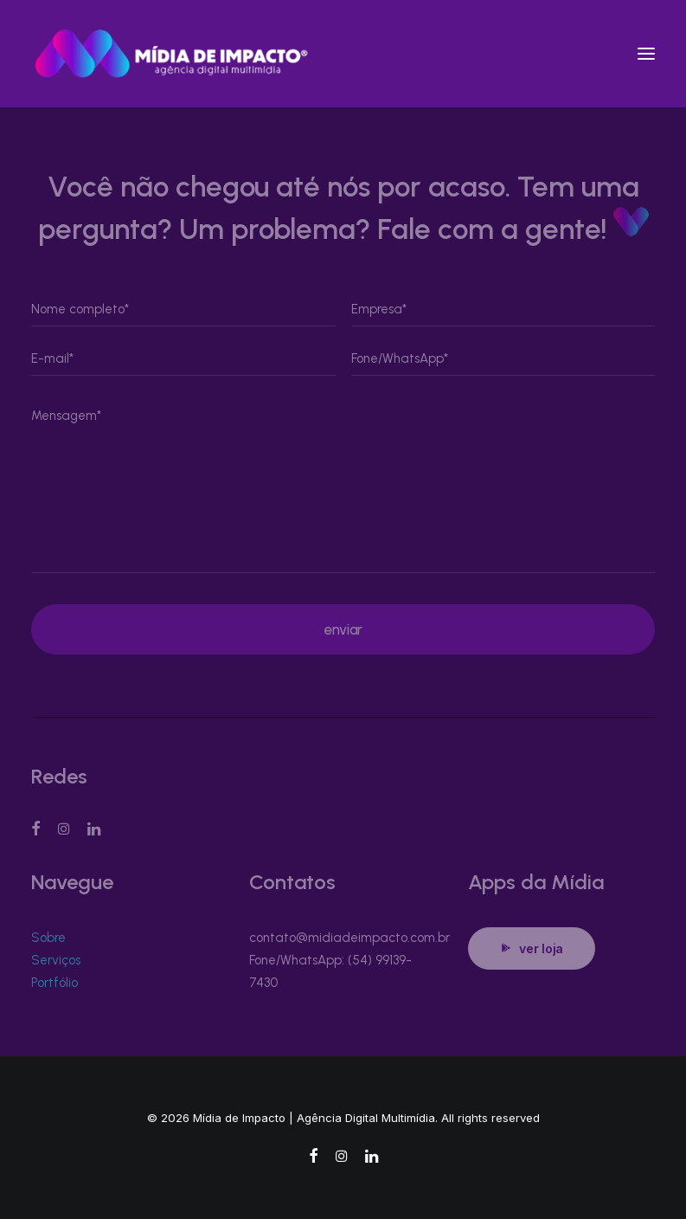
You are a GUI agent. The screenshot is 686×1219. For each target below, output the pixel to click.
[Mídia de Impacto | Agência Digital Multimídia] (171, 53)
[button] (646, 53)
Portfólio (54, 982)
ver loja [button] (532, 948)
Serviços (55, 960)
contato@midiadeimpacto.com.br (349, 937)
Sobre (48, 937)
